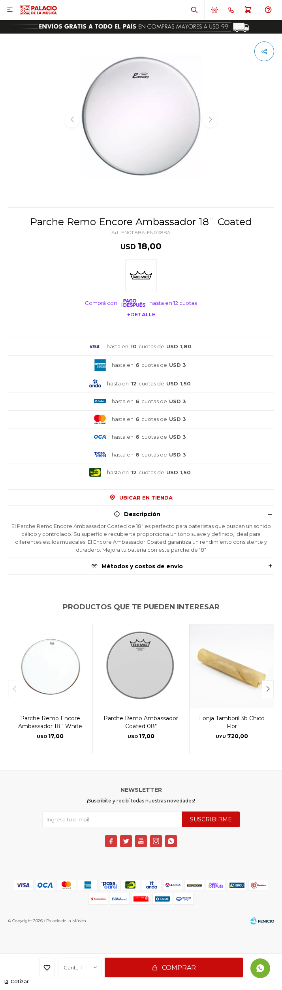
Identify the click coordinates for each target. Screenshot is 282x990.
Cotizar (19, 981)
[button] (268, 689)
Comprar (179, 967)
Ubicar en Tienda (146, 497)
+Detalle (141, 314)
